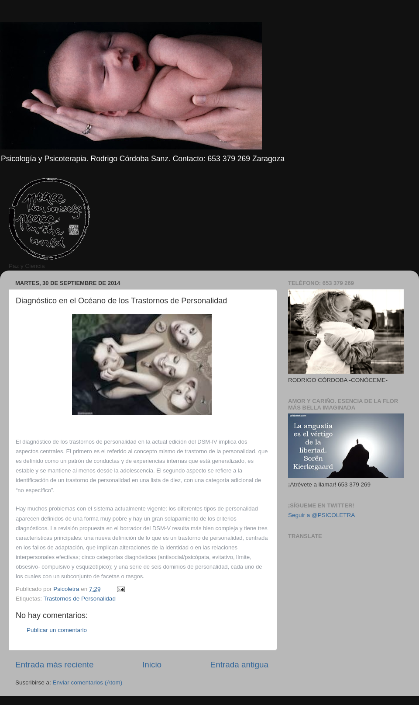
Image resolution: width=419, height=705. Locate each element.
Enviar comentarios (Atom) (88, 682)
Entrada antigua (239, 664)
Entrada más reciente (54, 664)
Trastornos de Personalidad (80, 598)
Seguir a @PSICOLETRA (321, 515)
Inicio (151, 664)
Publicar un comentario (57, 630)
